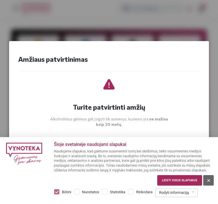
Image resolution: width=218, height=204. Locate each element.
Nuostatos (90, 192)
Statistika (117, 192)
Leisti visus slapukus (179, 180)
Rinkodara (144, 192)
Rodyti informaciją (174, 192)
